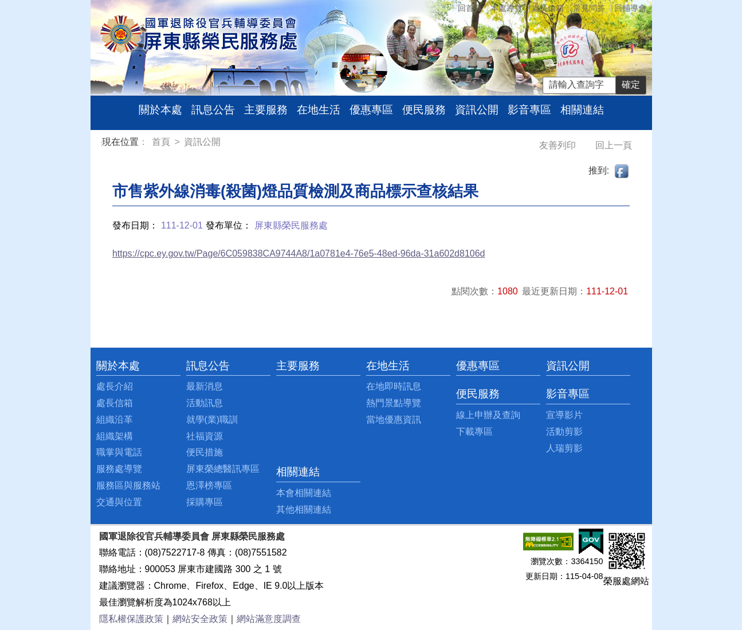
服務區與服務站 (128, 485)
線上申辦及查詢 (488, 415)
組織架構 (114, 436)
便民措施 (204, 452)
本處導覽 (506, 8)
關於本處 (160, 110)
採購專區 (204, 502)
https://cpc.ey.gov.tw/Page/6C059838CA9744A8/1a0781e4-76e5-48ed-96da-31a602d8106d (298, 253)
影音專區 (529, 110)
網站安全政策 (199, 619)
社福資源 (204, 436)
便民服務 (424, 110)
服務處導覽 (119, 469)
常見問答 (589, 8)
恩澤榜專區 (209, 485)
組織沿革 (114, 419)
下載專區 (474, 431)
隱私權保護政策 (131, 619)
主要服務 (266, 110)
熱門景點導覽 (393, 403)
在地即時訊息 (393, 386)
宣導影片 (564, 415)
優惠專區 (371, 110)
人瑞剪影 (564, 448)
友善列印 (558, 145)
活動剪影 (564, 431)
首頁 (162, 142)
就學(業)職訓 (212, 419)
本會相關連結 (303, 493)
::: (104, 143)
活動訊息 (204, 403)
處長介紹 (114, 386)
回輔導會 (630, 8)
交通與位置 (119, 502)
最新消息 (204, 386)
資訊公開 (476, 110)
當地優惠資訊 (393, 419)
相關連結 (582, 110)
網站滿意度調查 (269, 619)
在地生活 (318, 110)
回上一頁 (613, 145)
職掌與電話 (119, 452)
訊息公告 (213, 110)
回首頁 (470, 8)
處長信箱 (548, 8)
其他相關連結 (303, 509)
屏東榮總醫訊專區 (223, 469)
